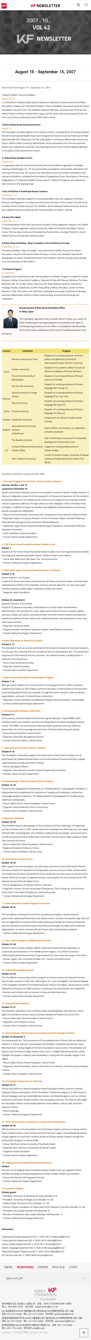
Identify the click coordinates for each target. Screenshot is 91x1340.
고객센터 (73, 1267)
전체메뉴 (86, 5)
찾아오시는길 (58, 1267)
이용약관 (8, 1267)
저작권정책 (42, 1267)
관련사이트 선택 (45, 1278)
